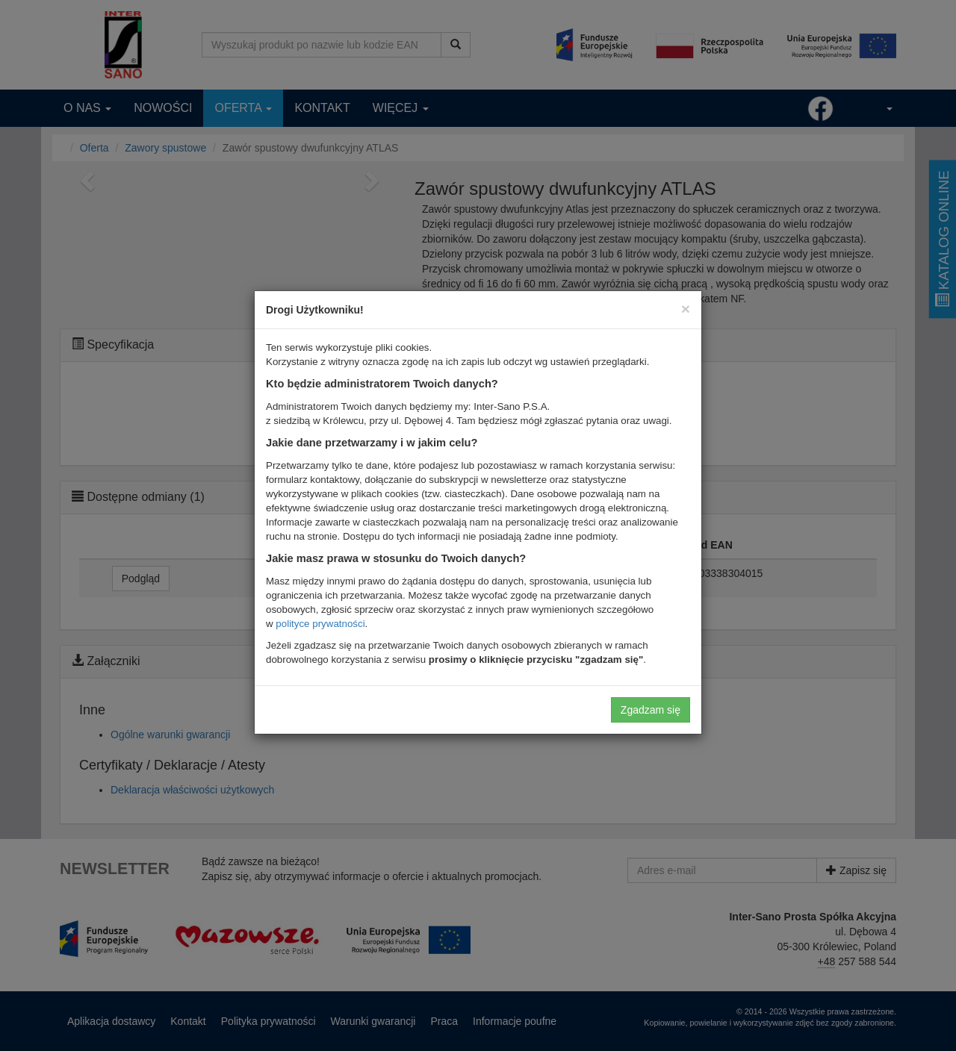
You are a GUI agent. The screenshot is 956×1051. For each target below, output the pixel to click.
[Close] (685, 308)
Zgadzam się (650, 710)
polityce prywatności (320, 623)
